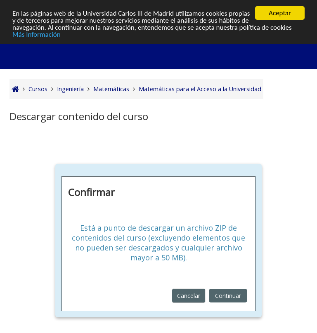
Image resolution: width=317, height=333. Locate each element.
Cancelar (188, 296)
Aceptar (280, 13)
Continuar (228, 296)
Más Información (36, 34)
